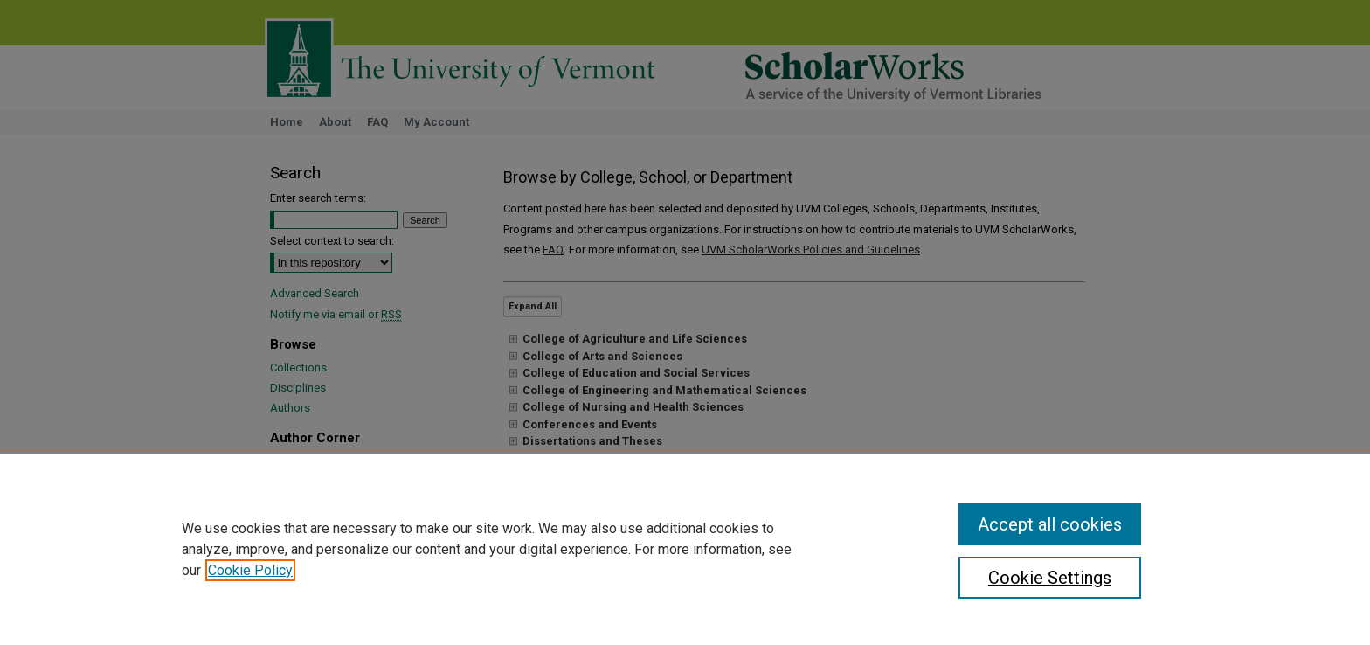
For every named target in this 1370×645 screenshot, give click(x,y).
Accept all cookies (1050, 524)
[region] (685, 549)
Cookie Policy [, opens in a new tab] (250, 570)
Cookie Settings (1049, 577)
